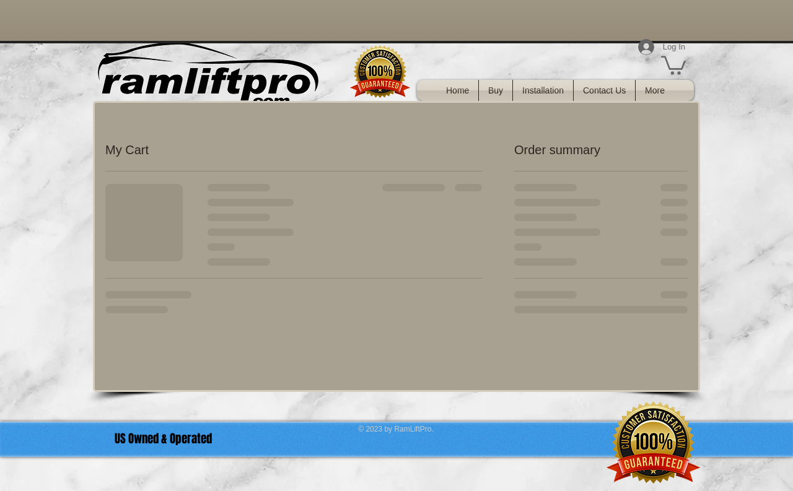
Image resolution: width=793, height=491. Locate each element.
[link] (673, 64)
